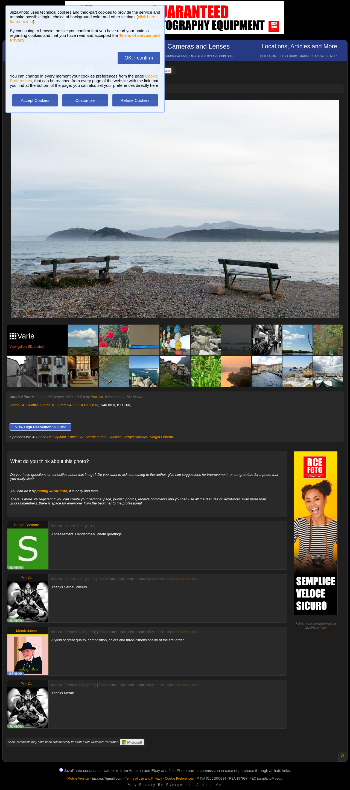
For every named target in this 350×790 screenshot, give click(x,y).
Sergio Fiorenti (161, 437)
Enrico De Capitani (51, 437)
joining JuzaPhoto (52, 491)
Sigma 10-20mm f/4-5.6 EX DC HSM (69, 405)
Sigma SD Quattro (24, 405)
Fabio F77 (76, 437)
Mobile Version (78, 778)
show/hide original (183, 579)
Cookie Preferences (179, 778)
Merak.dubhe (96, 437)
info (323, 627)
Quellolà (115, 437)
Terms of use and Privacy (143, 778)
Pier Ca (97, 397)
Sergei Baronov (136, 437)
